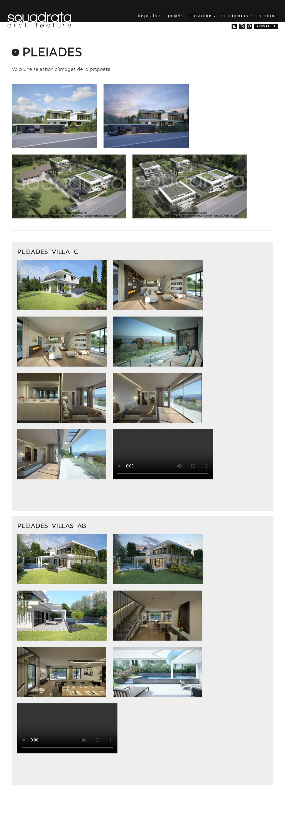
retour (15, 52)
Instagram (242, 26)
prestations (202, 16)
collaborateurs (237, 16)
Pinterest (249, 26)
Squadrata (39, 19)
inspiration (149, 16)
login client (266, 26)
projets (175, 16)
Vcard (234, 26)
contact (268, 16)
